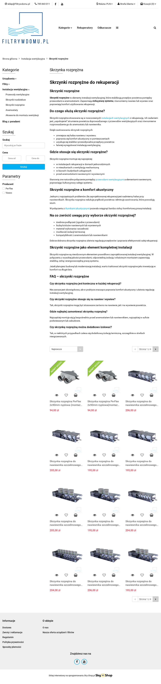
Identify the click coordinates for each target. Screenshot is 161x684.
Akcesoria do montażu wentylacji (22, 115)
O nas (45, 627)
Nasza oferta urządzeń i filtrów (58, 632)
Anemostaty (12, 110)
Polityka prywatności (13, 642)
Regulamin (8, 637)
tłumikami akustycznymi (77, 208)
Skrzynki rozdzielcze (16, 99)
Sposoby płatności (11, 647)
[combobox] (66, 349)
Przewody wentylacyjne (17, 94)
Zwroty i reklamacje (12, 632)
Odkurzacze (104, 27)
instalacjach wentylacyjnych (115, 118)
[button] (148, 4)
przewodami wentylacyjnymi (110, 179)
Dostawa (6, 627)
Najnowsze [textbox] (57, 349)
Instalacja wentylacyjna (15, 89)
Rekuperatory (85, 27)
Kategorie (65, 27)
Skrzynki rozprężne (15, 105)
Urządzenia (9, 78)
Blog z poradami (11, 121)
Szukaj (23, 167)
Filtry (6, 84)
